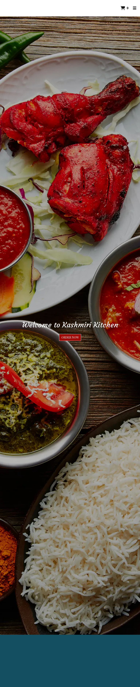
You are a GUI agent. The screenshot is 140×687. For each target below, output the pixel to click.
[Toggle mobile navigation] (135, 8)
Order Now (70, 337)
